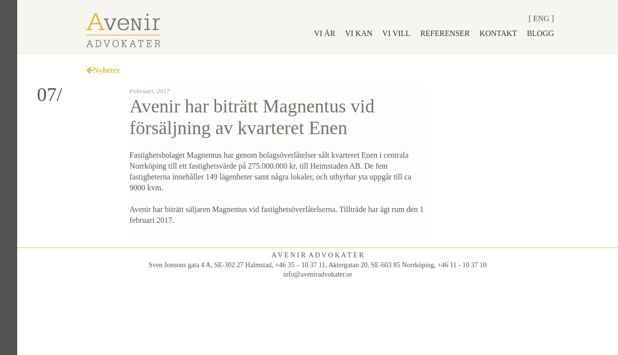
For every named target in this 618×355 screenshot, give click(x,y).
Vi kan (359, 33)
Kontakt (498, 33)
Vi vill (396, 33)
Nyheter (103, 70)
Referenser (444, 33)
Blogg (540, 33)
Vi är (324, 33)
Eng (541, 18)
